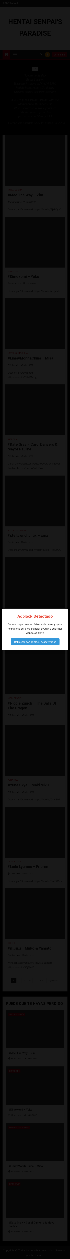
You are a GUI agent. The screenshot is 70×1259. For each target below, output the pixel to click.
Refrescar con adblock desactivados (35, 641)
